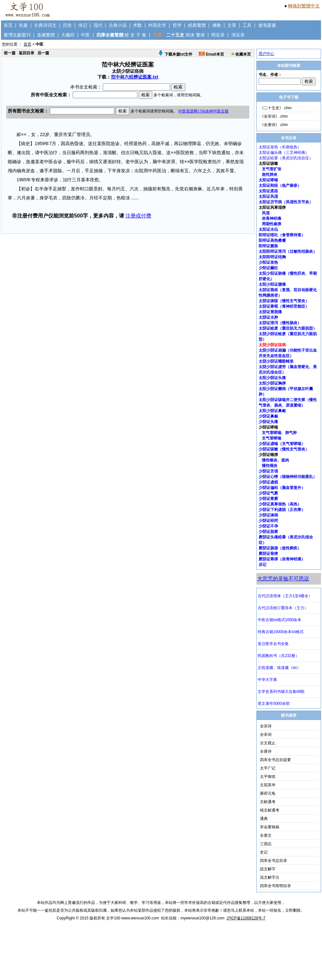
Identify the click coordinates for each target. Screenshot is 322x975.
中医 (85, 34)
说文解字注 (269, 877)
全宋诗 (266, 726)
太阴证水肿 (268, 317)
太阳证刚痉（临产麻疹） (280, 185)
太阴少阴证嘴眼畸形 (276, 361)
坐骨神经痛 (271, 218)
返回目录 (26, 53)
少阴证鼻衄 (268, 416)
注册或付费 (138, 215)
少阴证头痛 (268, 421)
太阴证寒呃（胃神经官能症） (284, 306)
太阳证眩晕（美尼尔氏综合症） (286, 158)
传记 (82, 25)
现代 (97, 25)
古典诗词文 (45, 25)
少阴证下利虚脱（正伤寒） (282, 509)
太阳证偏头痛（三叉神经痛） (284, 152)
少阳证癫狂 (268, 268)
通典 (264, 818)
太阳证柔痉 (268, 191)
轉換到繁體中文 (304, 5)
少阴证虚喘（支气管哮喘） (282, 443)
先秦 (23, 25)
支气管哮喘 (271, 438)
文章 (231, 25)
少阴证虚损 (268, 482)
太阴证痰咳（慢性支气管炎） (284, 301)
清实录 (238, 34)
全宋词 (266, 734)
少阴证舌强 (268, 471)
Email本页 (211, 54)
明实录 (218, 34)
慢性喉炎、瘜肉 (275, 460)
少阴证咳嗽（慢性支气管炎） (284, 449)
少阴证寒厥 (268, 498)
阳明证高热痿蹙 (272, 240)
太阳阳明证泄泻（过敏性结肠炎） (288, 251)
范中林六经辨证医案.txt (134, 76)
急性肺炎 (269, 174)
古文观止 (267, 743)
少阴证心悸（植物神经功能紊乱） (288, 476)
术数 (137, 25)
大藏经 (68, 34)
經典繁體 (197, 25)
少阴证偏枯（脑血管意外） (282, 487)
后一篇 (43, 53)
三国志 (266, 844)
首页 (8, 25)
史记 (264, 852)
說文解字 (267, 869)
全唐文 (266, 835)
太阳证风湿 (268, 196)
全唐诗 (266, 751)
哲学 (177, 25)
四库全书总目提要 (275, 760)
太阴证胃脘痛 (270, 312)
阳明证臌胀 (268, 246)
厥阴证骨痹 (268, 553)
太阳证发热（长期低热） (280, 147)
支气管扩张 (271, 169)
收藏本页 (241, 54)
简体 (190, 34)
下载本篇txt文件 (175, 54)
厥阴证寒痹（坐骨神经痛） (282, 559)
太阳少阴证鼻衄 (272, 410)
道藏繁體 (46, 34)
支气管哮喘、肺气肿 (279, 432)
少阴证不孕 (268, 526)
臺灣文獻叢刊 (17, 34)
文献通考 (267, 802)
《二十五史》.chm (276, 108)
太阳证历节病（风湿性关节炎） (286, 202)
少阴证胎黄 (268, 531)
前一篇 (10, 53)
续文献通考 (269, 810)
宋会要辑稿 (269, 827)
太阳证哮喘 (268, 180)
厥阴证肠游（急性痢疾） (280, 548)
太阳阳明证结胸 (272, 257)
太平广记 (267, 768)
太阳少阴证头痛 (272, 378)
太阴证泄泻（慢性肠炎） (280, 323)
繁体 (200, 34)
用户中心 (266, 53)
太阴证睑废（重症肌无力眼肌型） (288, 328)
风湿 (266, 213)
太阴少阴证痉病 (272, 345)
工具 (247, 25)
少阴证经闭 (268, 520)
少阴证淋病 (268, 515)
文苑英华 (267, 785)
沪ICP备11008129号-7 (246, 918)
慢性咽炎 (269, 465)
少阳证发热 (268, 262)
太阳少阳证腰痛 (272, 284)
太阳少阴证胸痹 (272, 383)
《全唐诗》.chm (274, 124)
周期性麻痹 (271, 224)
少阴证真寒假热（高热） (280, 504)
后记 (262, 564)
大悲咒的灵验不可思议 (283, 578)
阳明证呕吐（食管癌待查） (282, 235)
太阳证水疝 (268, 229)
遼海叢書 (267, 25)
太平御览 (267, 776)
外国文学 (157, 25)
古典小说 (118, 25)
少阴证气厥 (268, 493)
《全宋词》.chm (274, 116)
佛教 (216, 25)
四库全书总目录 (273, 860)
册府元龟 (267, 793)
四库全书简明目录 (275, 886)
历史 (67, 25)
